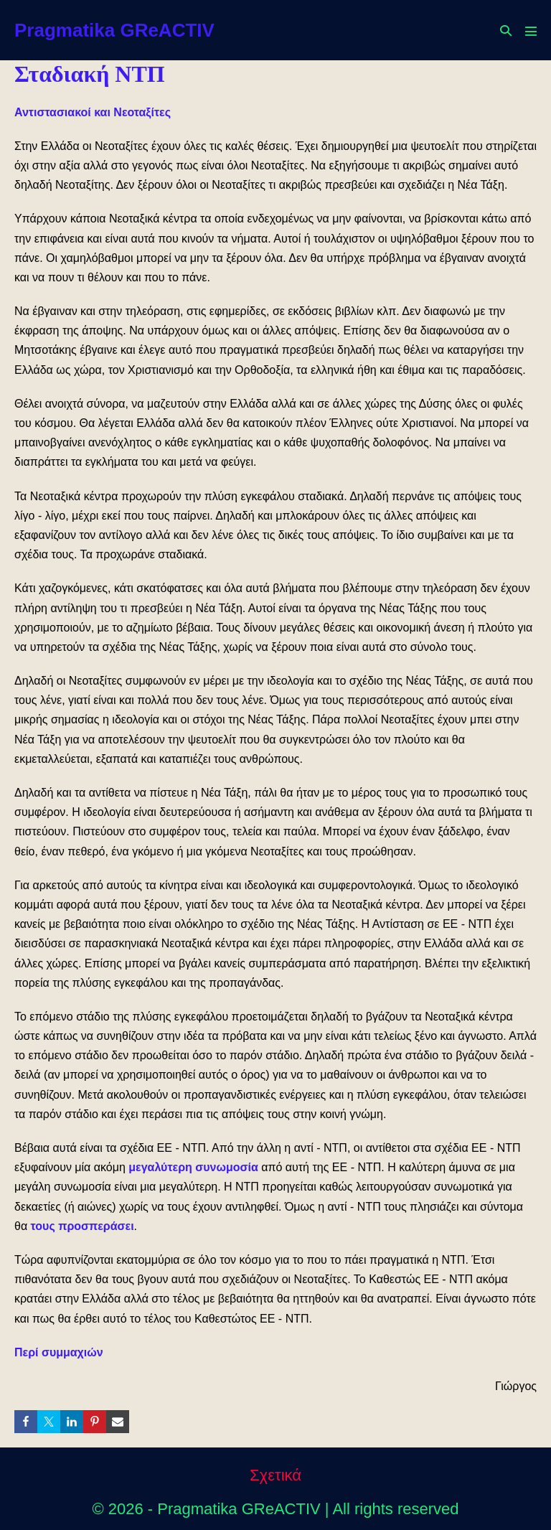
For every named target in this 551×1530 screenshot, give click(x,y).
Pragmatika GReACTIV (114, 30)
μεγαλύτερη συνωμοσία (193, 1167)
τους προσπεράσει (82, 1226)
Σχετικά (275, 1475)
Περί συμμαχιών (58, 1352)
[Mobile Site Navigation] (531, 31)
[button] (506, 30)
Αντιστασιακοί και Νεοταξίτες (92, 112)
